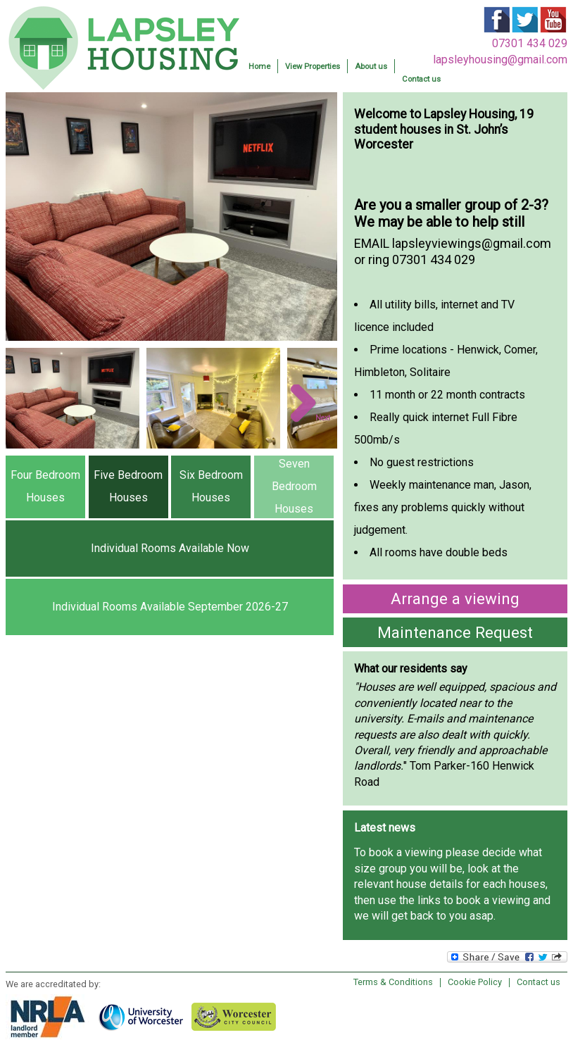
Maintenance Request (455, 632)
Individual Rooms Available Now (170, 548)
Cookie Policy (475, 982)
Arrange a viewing (455, 598)
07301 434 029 (529, 43)
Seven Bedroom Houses (294, 486)
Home (259, 66)
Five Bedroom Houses (128, 486)
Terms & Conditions (393, 982)
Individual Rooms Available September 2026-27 (170, 606)
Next (322, 417)
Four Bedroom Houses (45, 486)
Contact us (421, 79)
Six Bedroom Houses (211, 486)
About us (371, 66)
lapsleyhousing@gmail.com (500, 59)
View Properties (312, 66)
